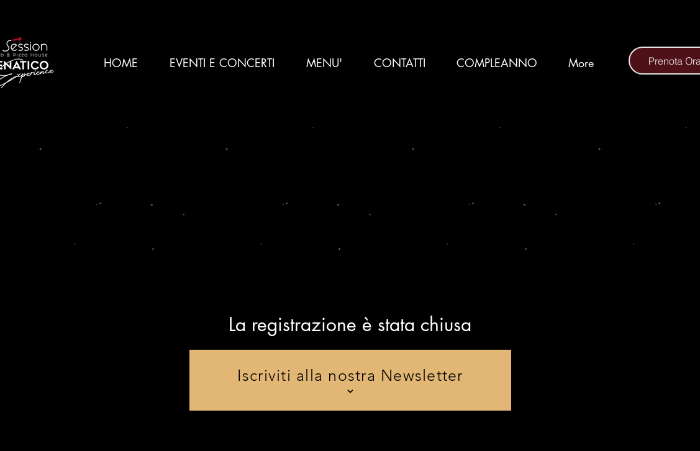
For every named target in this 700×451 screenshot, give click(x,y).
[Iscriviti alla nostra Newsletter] (350, 380)
